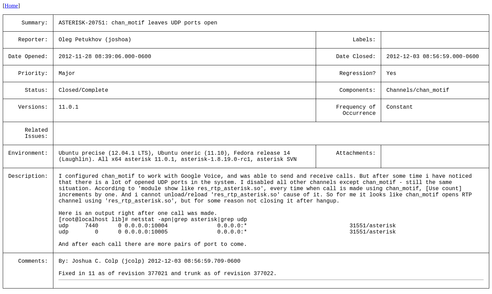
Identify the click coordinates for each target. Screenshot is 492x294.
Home (11, 6)
